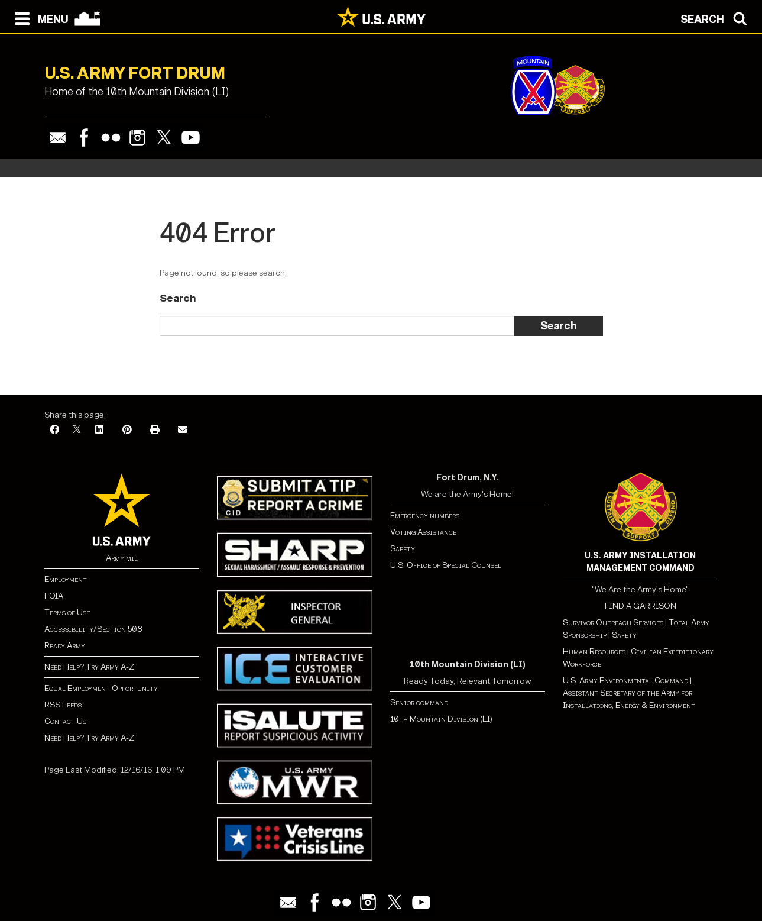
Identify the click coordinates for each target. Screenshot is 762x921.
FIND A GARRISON (640, 606)
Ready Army (64, 646)
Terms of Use (67, 612)
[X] (77, 430)
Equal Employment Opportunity (101, 688)
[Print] (155, 430)
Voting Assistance (423, 532)
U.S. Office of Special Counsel (445, 565)
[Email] (183, 430)
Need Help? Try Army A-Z (89, 667)
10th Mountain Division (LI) (441, 719)
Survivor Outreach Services (613, 623)
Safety (402, 549)
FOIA (53, 596)
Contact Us (65, 721)
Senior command (419, 702)
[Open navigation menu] (39, 17)
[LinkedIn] (99, 430)
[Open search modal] (716, 17)
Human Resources (594, 652)
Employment (65, 579)
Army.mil (122, 558)
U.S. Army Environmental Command (625, 681)
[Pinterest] (127, 430)
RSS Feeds (63, 705)
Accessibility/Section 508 (93, 629)
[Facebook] (54, 430)
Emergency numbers (424, 515)
